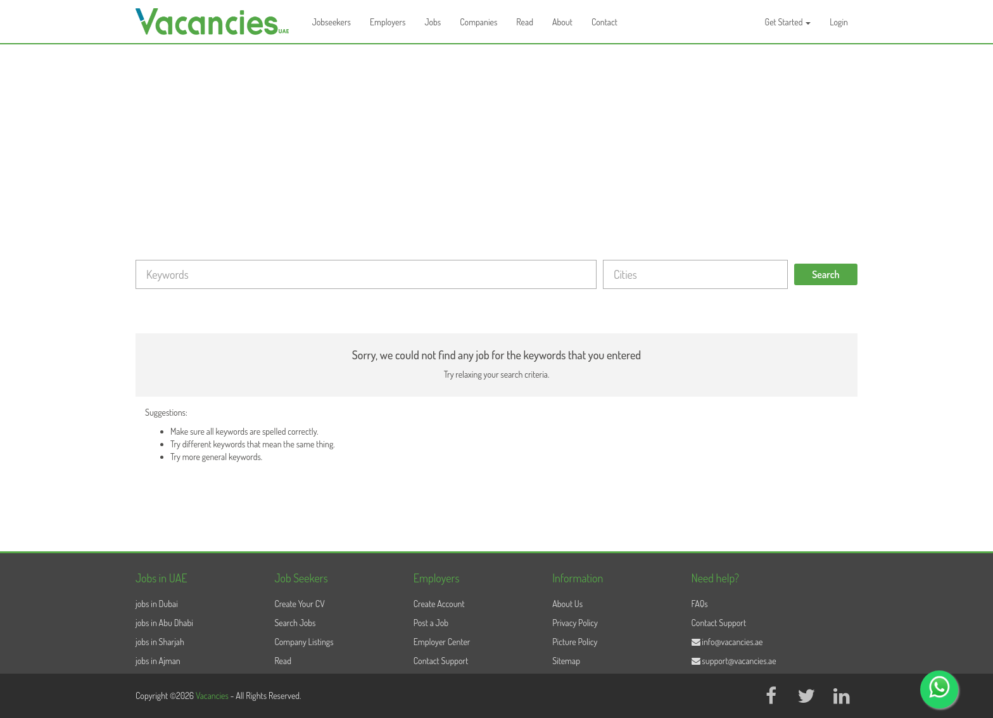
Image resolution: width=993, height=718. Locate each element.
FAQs (700, 603)
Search (826, 274)
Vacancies (213, 695)
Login (839, 21)
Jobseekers (331, 21)
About (562, 21)
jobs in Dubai (157, 603)
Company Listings (303, 641)
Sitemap (566, 660)
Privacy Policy (575, 622)
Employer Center (442, 641)
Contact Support (441, 660)
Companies (478, 21)
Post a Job (431, 622)
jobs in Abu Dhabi (164, 622)
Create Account (439, 603)
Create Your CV (299, 603)
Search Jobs (294, 622)
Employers (388, 21)
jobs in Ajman (158, 660)
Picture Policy (574, 641)
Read (524, 21)
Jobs (432, 21)
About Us (567, 603)
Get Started (788, 21)
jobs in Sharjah (160, 641)
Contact (604, 21)
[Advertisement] (496, 139)
